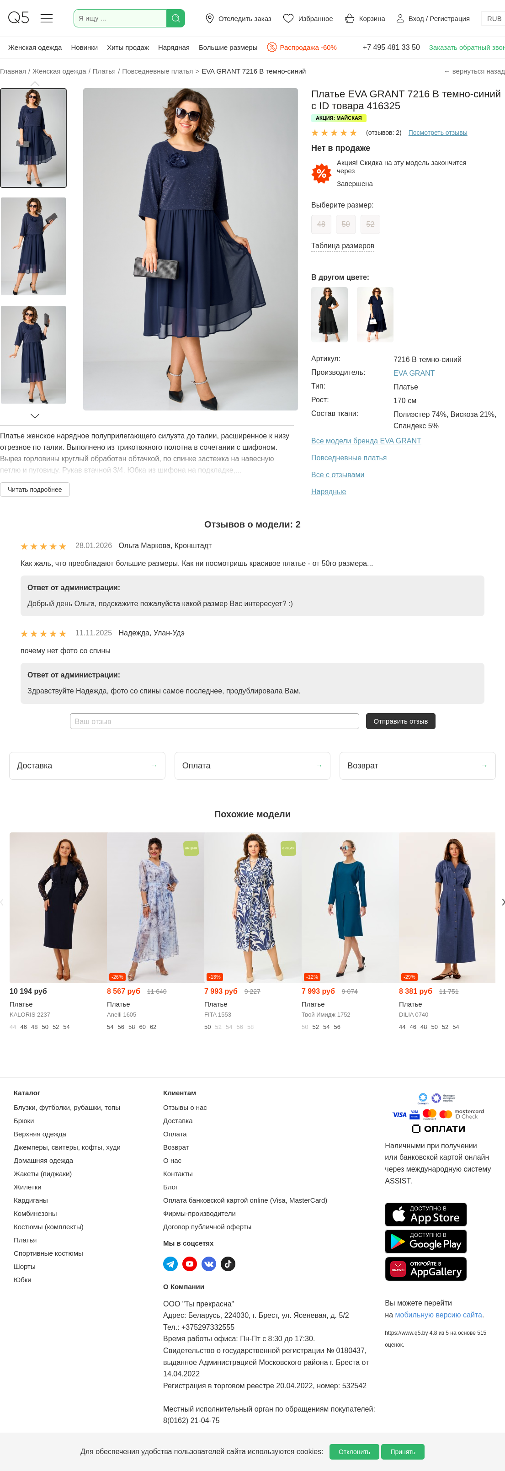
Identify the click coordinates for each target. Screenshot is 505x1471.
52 (371, 224)
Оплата (175, 1134)
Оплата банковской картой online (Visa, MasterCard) (245, 1200)
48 (321, 224)
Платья (25, 1240)
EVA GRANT (414, 373)
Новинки (84, 47)
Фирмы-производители (199, 1213)
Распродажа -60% (301, 47)
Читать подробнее (35, 489)
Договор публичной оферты (207, 1227)
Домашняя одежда (43, 1160)
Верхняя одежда (40, 1134)
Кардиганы (31, 1200)
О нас (172, 1160)
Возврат (176, 1147)
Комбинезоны (35, 1213)
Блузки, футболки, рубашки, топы (67, 1107)
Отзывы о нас (185, 1107)
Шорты (25, 1266)
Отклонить (354, 1451)
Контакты (178, 1174)
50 (346, 224)
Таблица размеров (342, 246)
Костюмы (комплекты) (49, 1227)
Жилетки (28, 1187)
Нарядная (174, 47)
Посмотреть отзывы (438, 132)
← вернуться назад (474, 71)
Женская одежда (35, 47)
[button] (34, 83)
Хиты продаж (128, 47)
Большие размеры (228, 47)
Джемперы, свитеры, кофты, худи (67, 1147)
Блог (170, 1187)
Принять (402, 1451)
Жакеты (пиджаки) (43, 1174)
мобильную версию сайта (438, 1315)
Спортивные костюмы (48, 1253)
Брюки (24, 1121)
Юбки (23, 1280)
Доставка (177, 1121)
